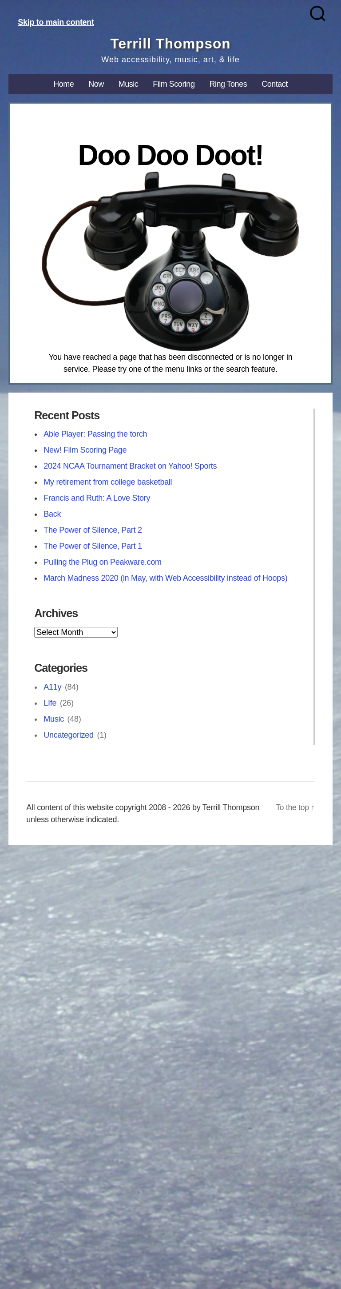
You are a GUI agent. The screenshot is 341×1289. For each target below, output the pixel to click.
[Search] (317, 13)
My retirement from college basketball (108, 482)
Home (63, 84)
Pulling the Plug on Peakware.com (103, 562)
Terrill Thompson (171, 44)
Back (52, 514)
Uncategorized (69, 734)
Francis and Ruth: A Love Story (97, 498)
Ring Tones (228, 84)
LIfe (50, 702)
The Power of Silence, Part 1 (93, 546)
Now (96, 84)
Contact (275, 84)
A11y (52, 686)
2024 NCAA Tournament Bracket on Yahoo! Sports (130, 466)
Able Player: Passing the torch (95, 434)
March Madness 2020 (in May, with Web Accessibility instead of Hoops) (165, 578)
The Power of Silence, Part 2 (93, 530)
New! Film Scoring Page (85, 450)
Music (129, 84)
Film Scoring (173, 84)
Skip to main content (56, 22)
